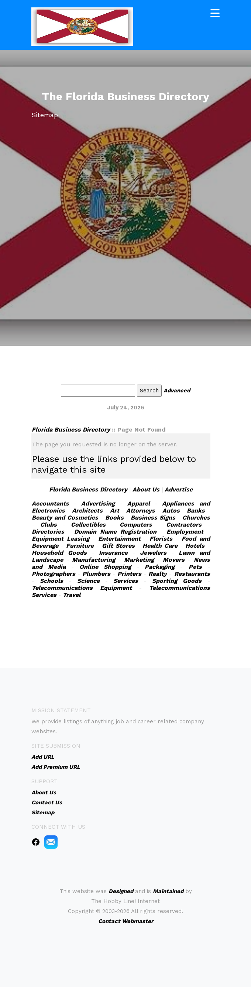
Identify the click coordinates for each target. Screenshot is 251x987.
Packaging (160, 566)
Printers (129, 573)
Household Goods (59, 552)
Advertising (98, 503)
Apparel (138, 503)
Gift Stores (118, 545)
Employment (184, 531)
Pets (195, 566)
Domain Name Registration (115, 531)
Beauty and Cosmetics (65, 517)
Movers (174, 559)
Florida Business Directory (71, 429)
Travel (71, 594)
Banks (196, 510)
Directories (48, 531)
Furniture (80, 545)
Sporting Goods (177, 580)
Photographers (53, 573)
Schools (51, 580)
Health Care (160, 545)
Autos (171, 510)
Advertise (179, 489)
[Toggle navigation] (215, 12)
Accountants (50, 503)
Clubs (48, 524)
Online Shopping (105, 566)
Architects (87, 510)
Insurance (113, 552)
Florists (160, 538)
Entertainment (119, 538)
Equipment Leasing (60, 538)
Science (88, 580)
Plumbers (96, 573)
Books (114, 517)
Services (125, 580)
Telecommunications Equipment (82, 587)
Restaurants (192, 573)
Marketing (139, 559)
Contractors (184, 524)
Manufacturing (93, 559)
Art (114, 510)
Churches (196, 517)
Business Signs (153, 517)
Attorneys (140, 510)
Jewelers (153, 552)
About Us (146, 489)
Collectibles (88, 524)
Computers (136, 524)
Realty (157, 573)
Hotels (194, 545)
